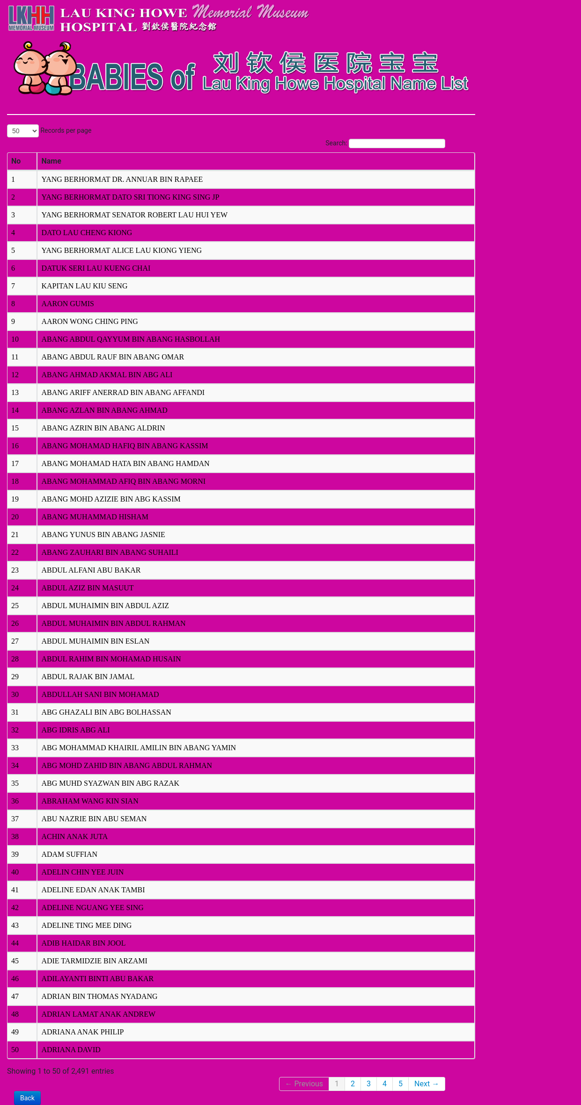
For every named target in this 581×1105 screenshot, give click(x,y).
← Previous (304, 1083)
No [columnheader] (16, 161)
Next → (426, 1083)
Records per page (49, 130)
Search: (385, 143)
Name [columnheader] (51, 161)
